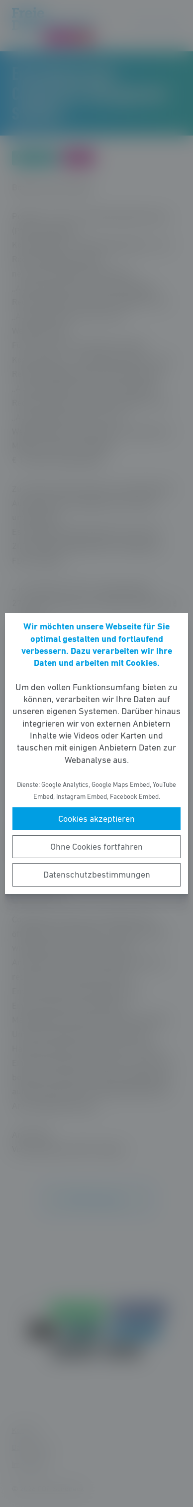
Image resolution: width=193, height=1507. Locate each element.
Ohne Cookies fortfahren (96, 846)
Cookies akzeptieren (96, 818)
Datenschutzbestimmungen (96, 874)
